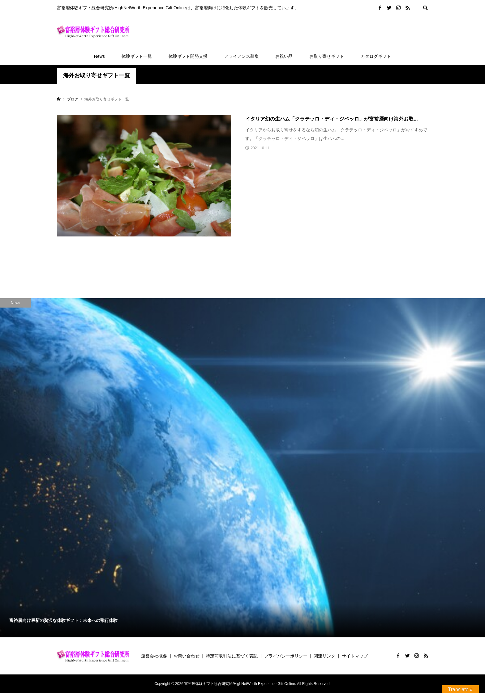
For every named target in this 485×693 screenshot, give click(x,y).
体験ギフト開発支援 (188, 56)
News (99, 56)
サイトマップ (355, 655)
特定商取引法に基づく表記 (232, 655)
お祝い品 (284, 56)
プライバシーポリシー (285, 655)
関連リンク (324, 655)
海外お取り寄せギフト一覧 (96, 75)
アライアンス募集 (241, 56)
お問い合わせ (187, 655)
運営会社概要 (154, 655)
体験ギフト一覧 (137, 56)
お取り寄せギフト (326, 56)
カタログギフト (376, 56)
